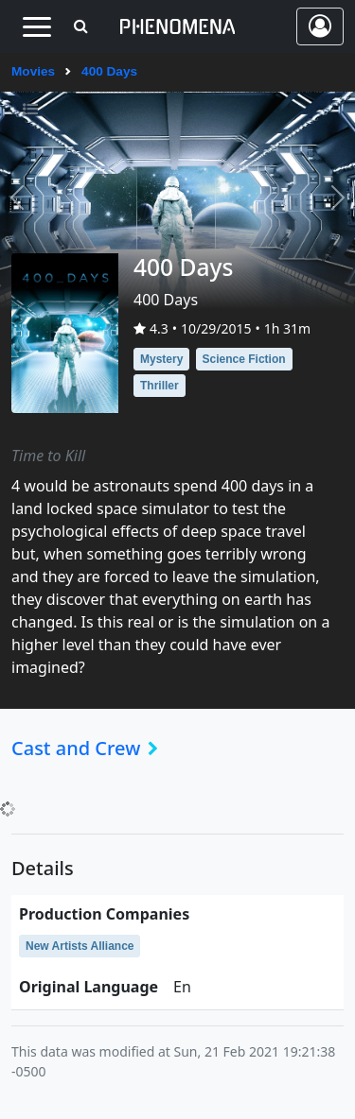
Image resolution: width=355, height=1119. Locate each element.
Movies (33, 71)
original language (88, 986)
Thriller (159, 385)
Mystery (161, 359)
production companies (104, 914)
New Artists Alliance (79, 946)
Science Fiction (244, 359)
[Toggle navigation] (36, 26)
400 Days (109, 71)
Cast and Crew (90, 749)
